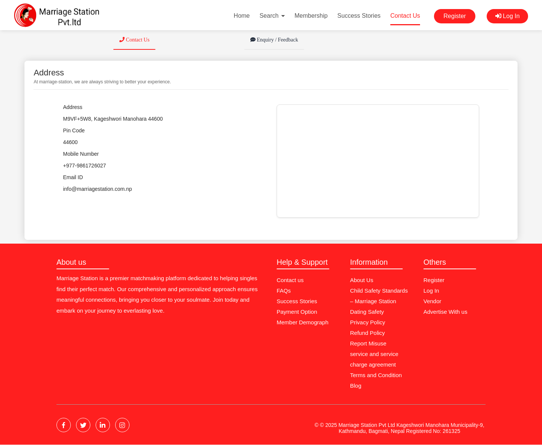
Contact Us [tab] (134, 40)
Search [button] (272, 15)
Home (242, 15)
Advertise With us (445, 311)
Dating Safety (367, 311)
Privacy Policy (367, 322)
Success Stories (359, 15)
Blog (355, 385)
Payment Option (297, 311)
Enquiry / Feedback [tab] (274, 40)
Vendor (432, 301)
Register (454, 16)
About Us (361, 280)
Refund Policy (367, 333)
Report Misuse (368, 343)
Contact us (290, 280)
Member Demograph (303, 322)
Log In (507, 16)
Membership (310, 15)
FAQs (284, 290)
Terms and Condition (376, 375)
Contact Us (405, 15)
